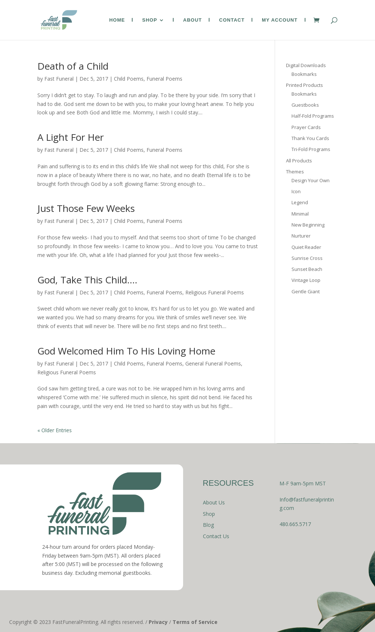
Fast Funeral (59, 78)
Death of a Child (72, 66)
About (192, 20)
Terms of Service (195, 621)
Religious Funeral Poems (214, 292)
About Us (214, 502)
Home (117, 20)
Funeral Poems (164, 78)
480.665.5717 (295, 524)
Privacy (158, 621)
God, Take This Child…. (87, 279)
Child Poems (129, 78)
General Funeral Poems (213, 363)
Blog (208, 524)
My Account (279, 20)
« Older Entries (54, 430)
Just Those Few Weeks (86, 208)
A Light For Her (70, 137)
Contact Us (216, 536)
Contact (232, 20)
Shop (149, 20)
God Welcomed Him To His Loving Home (126, 350)
